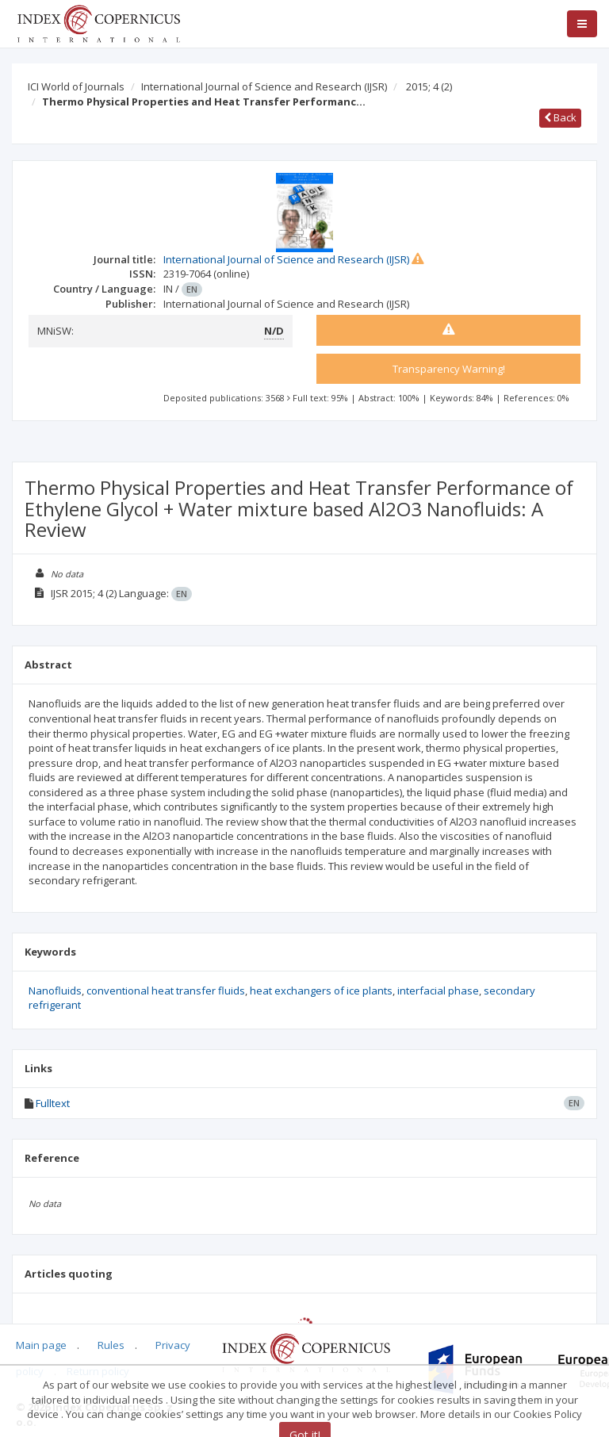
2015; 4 (429, 86)
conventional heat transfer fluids (165, 990)
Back (560, 117)
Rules (111, 1345)
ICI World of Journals (76, 86)
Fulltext (53, 1103)
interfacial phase (438, 990)
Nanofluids (55, 990)
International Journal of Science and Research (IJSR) (264, 86)
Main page (41, 1345)
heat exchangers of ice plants (321, 990)
